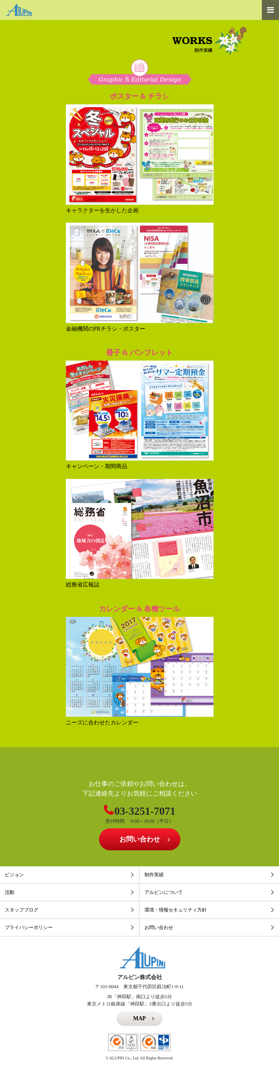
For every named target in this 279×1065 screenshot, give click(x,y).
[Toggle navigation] (270, 10)
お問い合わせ (139, 839)
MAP (139, 1018)
